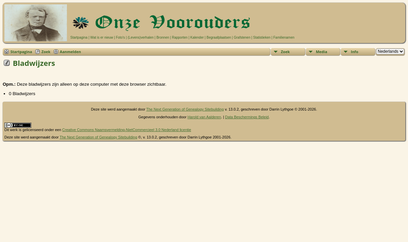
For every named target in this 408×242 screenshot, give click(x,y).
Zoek (45, 51)
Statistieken (262, 37)
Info (354, 51)
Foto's (120, 37)
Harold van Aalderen (204, 117)
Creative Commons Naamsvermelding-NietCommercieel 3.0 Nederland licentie (126, 130)
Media (321, 51)
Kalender (197, 37)
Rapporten (180, 37)
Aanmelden (70, 51)
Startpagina (78, 37)
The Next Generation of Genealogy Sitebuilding (185, 109)
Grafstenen (242, 37)
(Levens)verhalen (141, 37)
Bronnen (162, 37)
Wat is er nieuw (101, 37)
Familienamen (283, 37)
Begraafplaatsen (219, 37)
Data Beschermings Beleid (247, 117)
